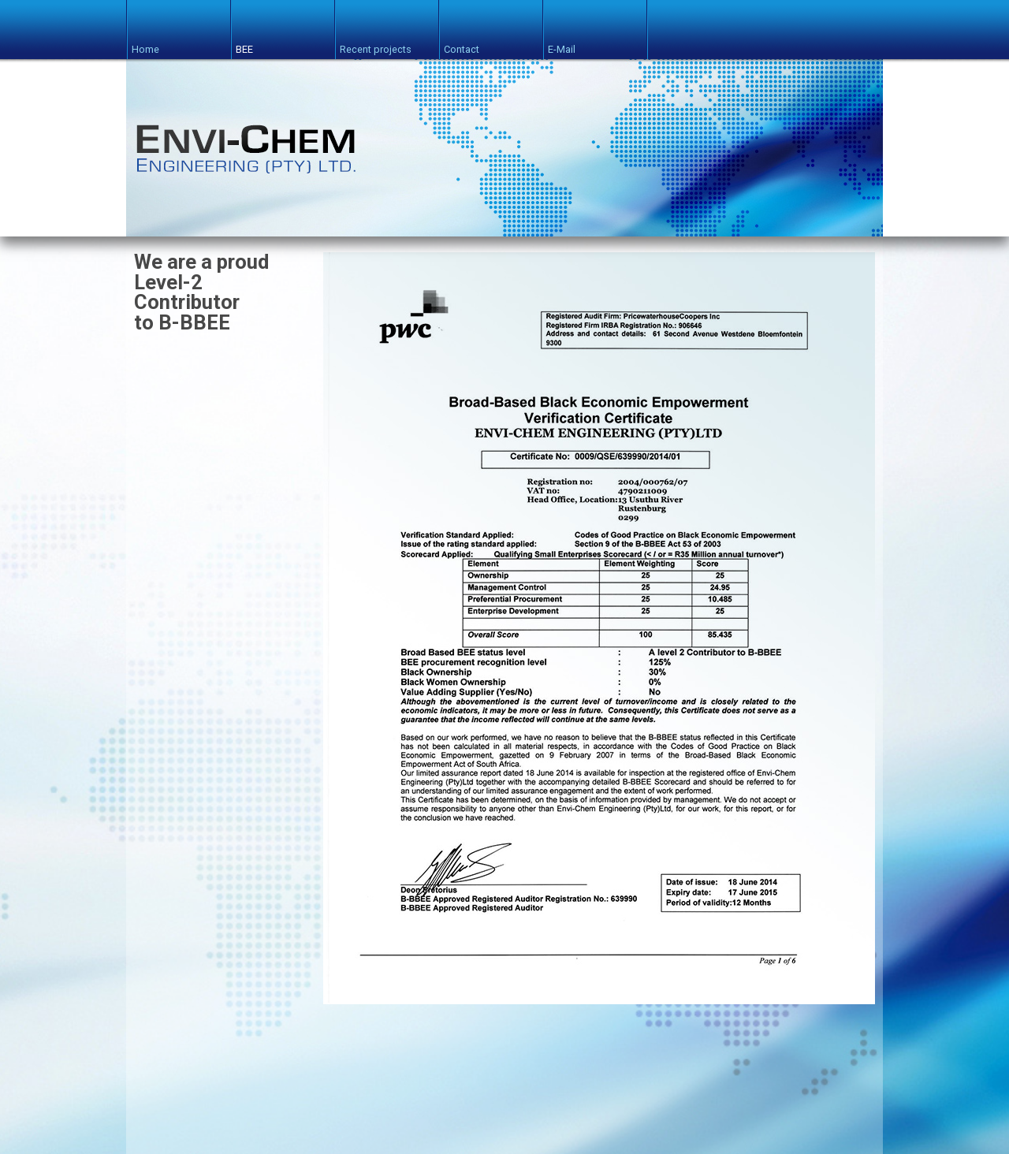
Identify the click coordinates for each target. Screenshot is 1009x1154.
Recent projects (375, 43)
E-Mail (561, 43)
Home (145, 43)
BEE (244, 43)
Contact (461, 43)
